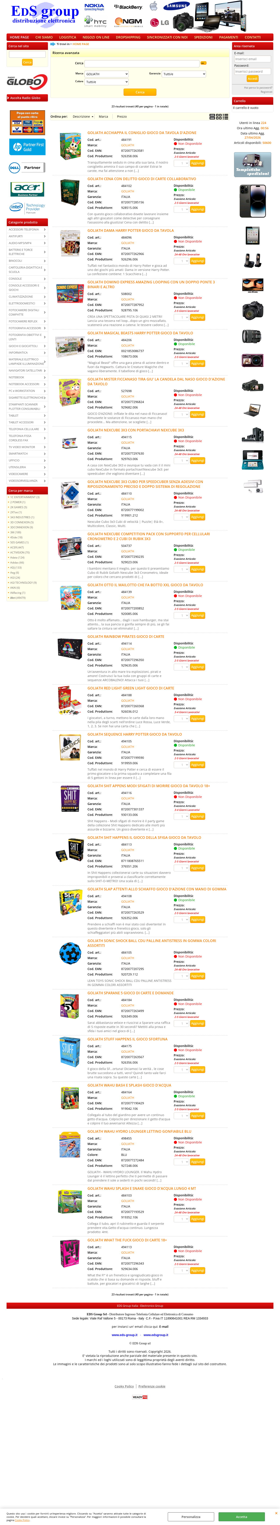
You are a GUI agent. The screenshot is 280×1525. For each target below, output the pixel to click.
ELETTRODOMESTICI (22, 308)
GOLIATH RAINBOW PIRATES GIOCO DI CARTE (126, 641)
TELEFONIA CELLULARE (24, 434)
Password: (241, 70)
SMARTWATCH (18, 458)
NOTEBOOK (16, 382)
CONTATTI (253, 39)
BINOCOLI (15, 265)
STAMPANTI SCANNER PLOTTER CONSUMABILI (24, 411)
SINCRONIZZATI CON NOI (167, 39)
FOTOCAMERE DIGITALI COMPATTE (24, 317)
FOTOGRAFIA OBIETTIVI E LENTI (25, 341)
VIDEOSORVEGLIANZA (23, 485)
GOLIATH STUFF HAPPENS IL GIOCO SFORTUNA (128, 1043)
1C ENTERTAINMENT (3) (25, 501)
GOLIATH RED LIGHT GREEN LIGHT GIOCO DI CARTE (131, 692)
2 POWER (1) (17, 506)
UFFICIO (14, 465)
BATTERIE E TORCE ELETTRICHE (21, 256)
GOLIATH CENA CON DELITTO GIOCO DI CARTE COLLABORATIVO (142, 183)
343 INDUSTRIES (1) (22, 521)
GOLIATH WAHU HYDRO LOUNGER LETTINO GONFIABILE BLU (139, 1135)
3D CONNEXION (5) (22, 527)
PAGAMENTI (228, 39)
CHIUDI (276, 1513)
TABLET (13, 420)
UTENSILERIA (17, 472)
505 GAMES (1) (19, 547)
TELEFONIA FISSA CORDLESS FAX (20, 442)
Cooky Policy (22, 1520)
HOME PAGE (19, 39)
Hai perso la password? (258, 92)
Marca (79, 78)
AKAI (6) (15, 592)
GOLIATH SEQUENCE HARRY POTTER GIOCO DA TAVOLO (135, 738)
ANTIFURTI (16, 241)
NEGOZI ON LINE (96, 39)
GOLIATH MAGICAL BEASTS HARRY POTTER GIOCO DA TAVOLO (140, 337)
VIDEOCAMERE (18, 478)
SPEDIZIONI (203, 39)
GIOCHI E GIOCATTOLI (23, 350)
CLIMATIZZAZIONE (21, 301)
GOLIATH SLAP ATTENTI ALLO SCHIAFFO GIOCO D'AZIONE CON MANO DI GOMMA (157, 893)
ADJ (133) (16, 572)
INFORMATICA (18, 357)
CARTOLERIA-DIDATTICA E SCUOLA (25, 274)
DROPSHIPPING (128, 39)
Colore (79, 86)
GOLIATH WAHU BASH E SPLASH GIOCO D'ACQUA (129, 1089)
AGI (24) (15, 582)
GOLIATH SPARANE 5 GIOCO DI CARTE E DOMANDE (131, 997)
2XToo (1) (16, 516)
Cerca (79, 68)
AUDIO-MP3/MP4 (20, 248)
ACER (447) (17, 552)
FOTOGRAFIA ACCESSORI (25, 333)
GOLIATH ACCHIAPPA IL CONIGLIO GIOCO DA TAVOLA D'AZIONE (142, 137)
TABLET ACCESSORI (21, 427)
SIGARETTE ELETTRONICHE (26, 402)
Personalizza (191, 1517)
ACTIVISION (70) (20, 557)
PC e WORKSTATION (22, 395)
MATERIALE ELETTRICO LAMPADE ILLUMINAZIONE (26, 366)
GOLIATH (127, 149)
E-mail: (239, 58)
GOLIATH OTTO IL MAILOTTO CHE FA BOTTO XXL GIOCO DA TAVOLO (145, 589)
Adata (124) (17, 562)
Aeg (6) (14, 577)
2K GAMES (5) (18, 511)
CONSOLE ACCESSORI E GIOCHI (24, 292)
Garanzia (155, 78)
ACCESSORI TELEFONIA (24, 234)
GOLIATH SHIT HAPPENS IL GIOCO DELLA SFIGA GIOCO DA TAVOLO (144, 841)
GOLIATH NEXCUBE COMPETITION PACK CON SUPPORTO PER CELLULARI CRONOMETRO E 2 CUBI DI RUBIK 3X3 (149, 541)
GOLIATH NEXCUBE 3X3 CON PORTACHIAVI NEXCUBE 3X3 (136, 434)
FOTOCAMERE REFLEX (23, 326)
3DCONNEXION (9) (21, 532)
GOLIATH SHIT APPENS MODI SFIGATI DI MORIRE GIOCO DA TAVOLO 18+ (149, 790)
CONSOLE (15, 283)
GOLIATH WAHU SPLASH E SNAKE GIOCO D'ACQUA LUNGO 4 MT (142, 1192)
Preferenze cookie (151, 1391)
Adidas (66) (17, 567)
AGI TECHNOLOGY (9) (23, 587)
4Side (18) (16, 542)
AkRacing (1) (17, 597)
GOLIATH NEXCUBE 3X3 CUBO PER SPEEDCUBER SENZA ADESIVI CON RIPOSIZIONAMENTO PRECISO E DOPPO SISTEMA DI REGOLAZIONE (145, 488)
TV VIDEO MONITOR (22, 452)
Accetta (241, 1517)
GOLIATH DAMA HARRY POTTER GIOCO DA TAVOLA (131, 234)
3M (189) (15, 537)
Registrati (266, 96)
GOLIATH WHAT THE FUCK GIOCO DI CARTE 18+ (127, 1244)
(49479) (18, 602)
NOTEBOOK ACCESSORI (24, 389)
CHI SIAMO (44, 39)
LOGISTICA (67, 39)
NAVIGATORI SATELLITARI (25, 375)
